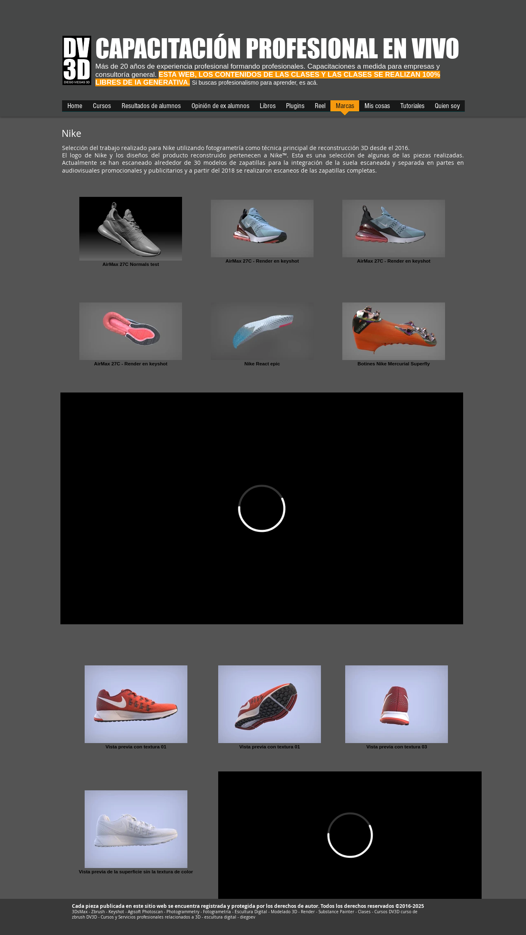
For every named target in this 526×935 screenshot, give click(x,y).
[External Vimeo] (261, 508)
